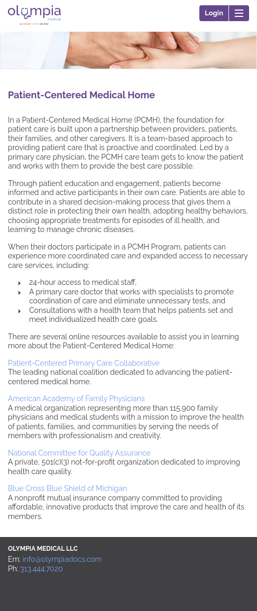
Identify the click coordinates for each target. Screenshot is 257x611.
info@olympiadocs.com (62, 559)
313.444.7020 (41, 568)
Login (214, 13)
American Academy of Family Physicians (76, 398)
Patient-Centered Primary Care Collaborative (84, 363)
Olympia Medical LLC (34, 28)
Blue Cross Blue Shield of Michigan (67, 488)
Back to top (240, 553)
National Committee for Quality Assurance (79, 453)
